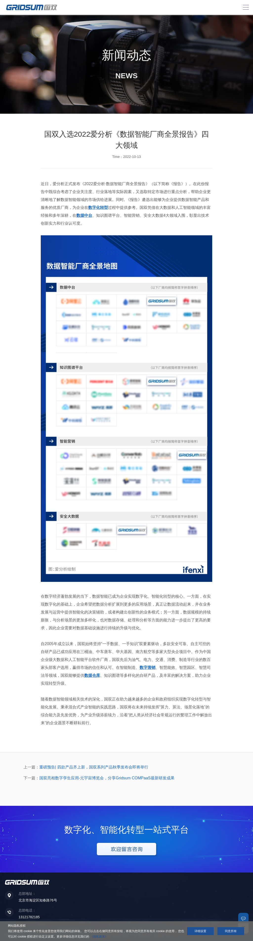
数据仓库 (92, 675)
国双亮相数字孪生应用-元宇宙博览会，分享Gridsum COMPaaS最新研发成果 (106, 778)
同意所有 (231, 931)
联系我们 (243, 918)
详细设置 (200, 931)
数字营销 (147, 667)
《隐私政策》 (99, 936)
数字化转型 (98, 207)
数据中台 (84, 215)
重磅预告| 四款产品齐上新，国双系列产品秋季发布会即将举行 (93, 767)
